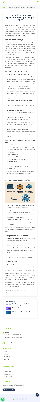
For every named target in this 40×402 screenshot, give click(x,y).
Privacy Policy (7, 359)
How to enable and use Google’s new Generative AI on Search (22, 311)
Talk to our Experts (8, 389)
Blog (4, 7)
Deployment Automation (19, 293)
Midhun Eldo (9, 26)
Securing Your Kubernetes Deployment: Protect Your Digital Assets (22, 307)
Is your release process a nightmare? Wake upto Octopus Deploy (20, 20)
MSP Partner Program (8, 356)
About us (6, 354)
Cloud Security (7, 374)
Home (5, 351)
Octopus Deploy (9, 293)
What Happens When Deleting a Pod (21, 315)
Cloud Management (8, 369)
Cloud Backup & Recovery (10, 376)
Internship (6, 361)
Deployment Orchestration (11, 295)
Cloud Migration (7, 371)
